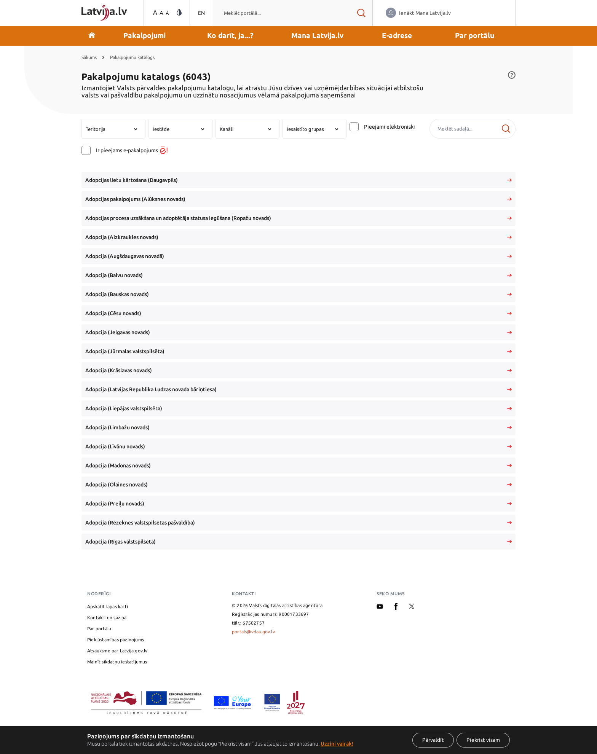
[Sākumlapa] (104, 13)
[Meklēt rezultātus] (361, 13)
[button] (144, 36)
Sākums (89, 57)
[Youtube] (380, 607)
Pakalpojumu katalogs (132, 57)
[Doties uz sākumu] (91, 36)
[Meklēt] (505, 128)
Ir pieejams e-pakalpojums (132, 150)
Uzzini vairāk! (337, 744)
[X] (411, 607)
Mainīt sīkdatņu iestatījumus (117, 661)
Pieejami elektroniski (389, 127)
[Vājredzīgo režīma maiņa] (179, 13)
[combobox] (281, 13)
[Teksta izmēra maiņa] (160, 13)
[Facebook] (395, 608)
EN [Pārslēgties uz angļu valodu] (201, 13)
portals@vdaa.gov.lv (253, 631)
